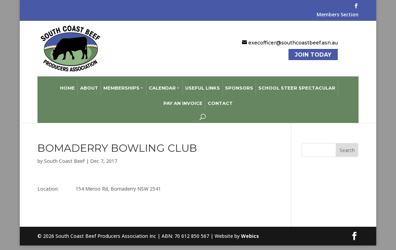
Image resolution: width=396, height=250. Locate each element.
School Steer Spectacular (296, 84)
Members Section (338, 15)
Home (67, 84)
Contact (220, 99)
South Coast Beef (64, 157)
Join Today (313, 54)
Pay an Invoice (183, 99)
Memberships (121, 84)
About (89, 84)
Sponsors (239, 84)
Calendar (162, 84)
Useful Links (202, 84)
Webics (250, 232)
